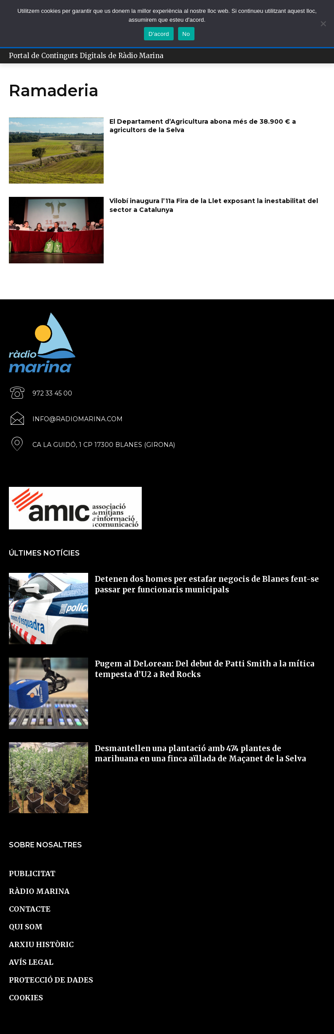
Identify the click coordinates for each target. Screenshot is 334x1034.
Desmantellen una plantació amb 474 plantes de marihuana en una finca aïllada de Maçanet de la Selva (200, 754)
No (186, 34)
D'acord (158, 34)
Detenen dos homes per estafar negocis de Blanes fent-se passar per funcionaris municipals (207, 584)
